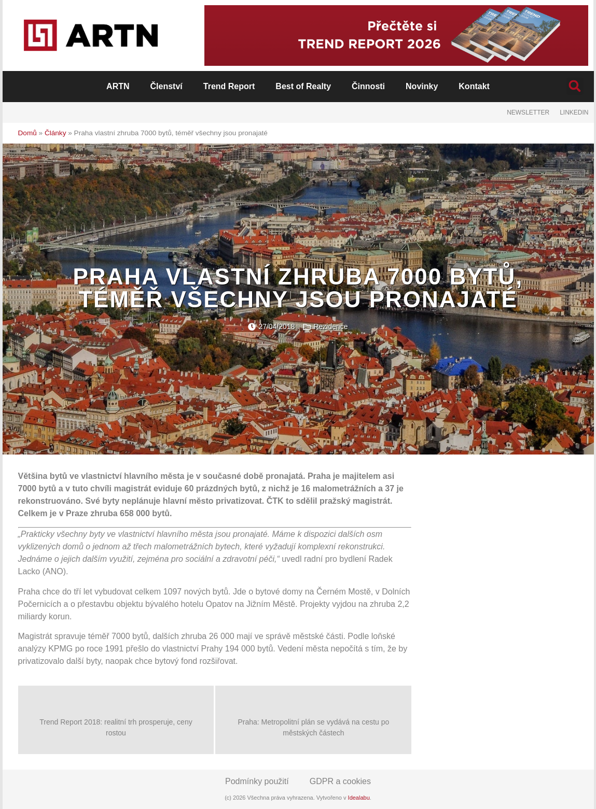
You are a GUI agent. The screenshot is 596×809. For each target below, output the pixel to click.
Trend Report (229, 86)
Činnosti (368, 86)
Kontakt (474, 86)
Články (55, 133)
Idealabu (359, 797)
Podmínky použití (257, 781)
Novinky (422, 86)
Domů (27, 133)
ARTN (117, 86)
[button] (575, 86)
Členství (166, 86)
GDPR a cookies (340, 781)
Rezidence (330, 326)
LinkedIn (574, 112)
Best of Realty (303, 86)
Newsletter (528, 112)
